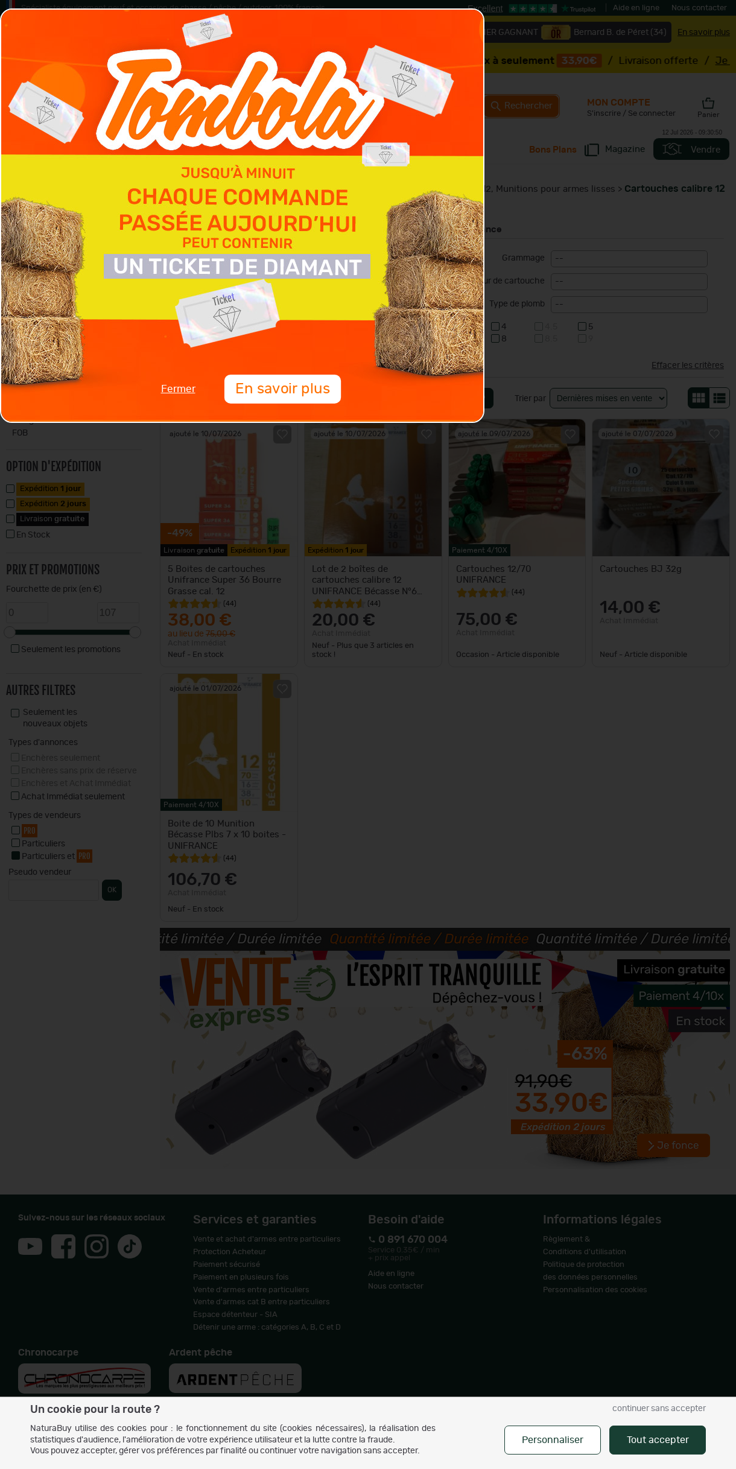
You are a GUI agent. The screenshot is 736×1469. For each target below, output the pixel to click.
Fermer (178, 389)
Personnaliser (552, 1440)
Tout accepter (658, 1440)
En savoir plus (282, 389)
